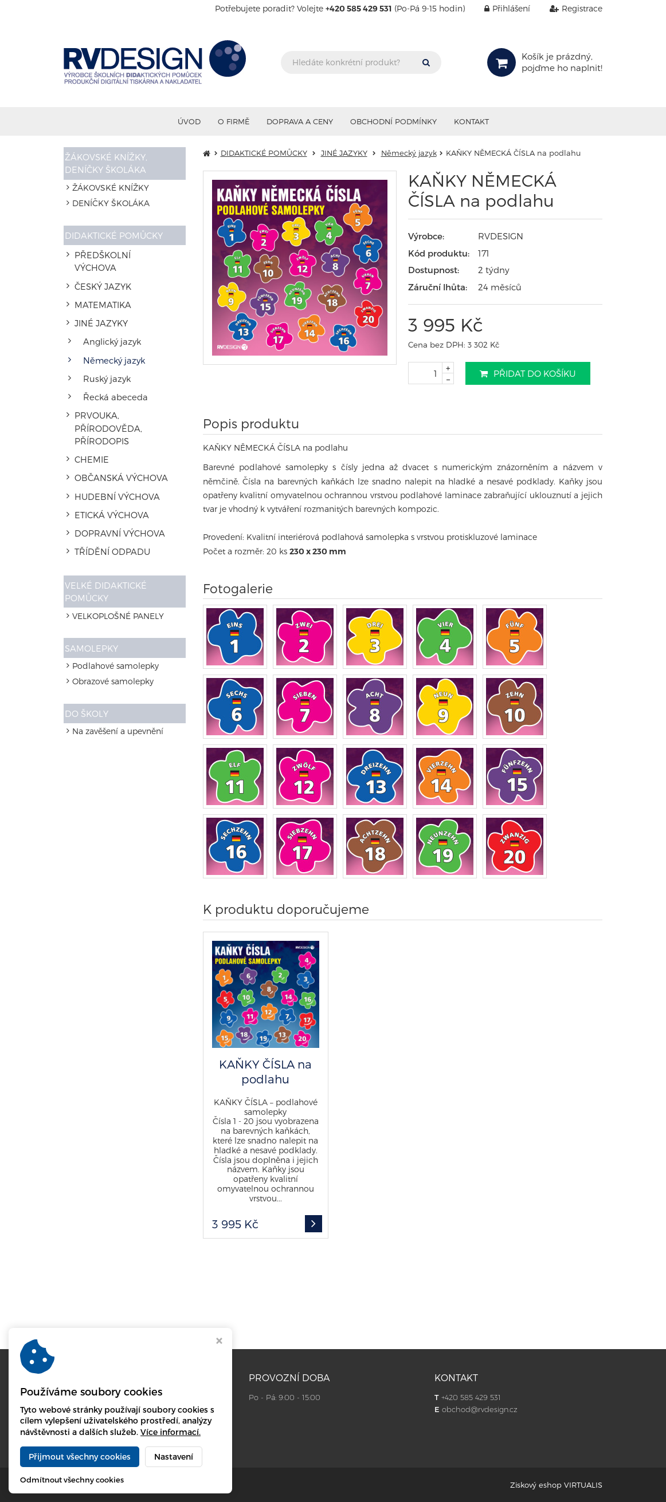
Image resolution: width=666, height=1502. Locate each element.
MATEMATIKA (99, 288)
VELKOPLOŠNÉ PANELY (118, 544)
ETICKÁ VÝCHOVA (107, 450)
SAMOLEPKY (94, 577)
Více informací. (170, 1432)
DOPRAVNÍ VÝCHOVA (114, 466)
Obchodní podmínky (393, 121)
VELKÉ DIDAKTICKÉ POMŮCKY (108, 519)
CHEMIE (88, 404)
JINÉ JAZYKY (97, 303)
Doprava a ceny (300, 121)
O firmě (233, 121)
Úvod (189, 121)
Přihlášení (498, 8)
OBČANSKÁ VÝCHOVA (116, 420)
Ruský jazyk (103, 349)
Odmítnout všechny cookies (72, 1479)
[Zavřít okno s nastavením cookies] (219, 1342)
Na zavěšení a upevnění (117, 667)
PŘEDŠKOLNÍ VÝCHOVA (119, 257)
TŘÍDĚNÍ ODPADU (107, 481)
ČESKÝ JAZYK (99, 272)
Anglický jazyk (108, 318)
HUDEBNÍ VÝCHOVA (112, 435)
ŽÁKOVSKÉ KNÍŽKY (110, 188)
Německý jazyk (110, 333)
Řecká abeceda (111, 364)
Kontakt (471, 121)
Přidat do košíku (528, 373)
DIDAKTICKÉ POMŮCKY (116, 236)
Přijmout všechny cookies (80, 1456)
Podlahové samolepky (115, 598)
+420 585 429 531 (471, 1397)
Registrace (567, 8)
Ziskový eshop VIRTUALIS (556, 1484)
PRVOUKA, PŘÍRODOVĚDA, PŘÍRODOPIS (125, 384)
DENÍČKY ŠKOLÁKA (111, 203)
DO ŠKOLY (90, 646)
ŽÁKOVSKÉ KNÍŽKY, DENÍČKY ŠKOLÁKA (108, 162)
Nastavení (173, 1456)
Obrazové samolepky (113, 613)
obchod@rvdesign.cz (480, 1409)
